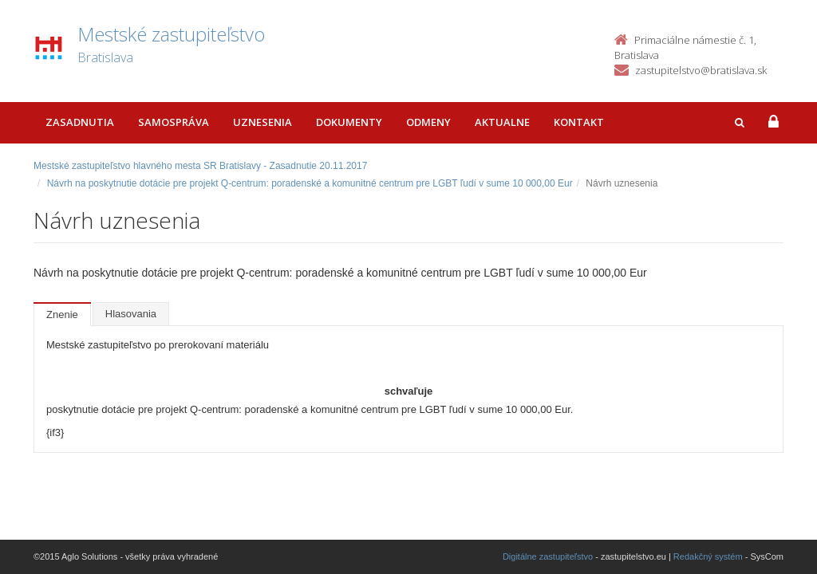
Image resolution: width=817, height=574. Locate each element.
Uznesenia (262, 122)
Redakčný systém (708, 556)
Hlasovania (130, 314)
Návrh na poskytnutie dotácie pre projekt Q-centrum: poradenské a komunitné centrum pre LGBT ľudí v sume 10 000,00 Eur (310, 183)
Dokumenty (349, 122)
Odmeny (428, 122)
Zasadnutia (79, 122)
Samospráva (173, 122)
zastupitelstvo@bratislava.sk (701, 70)
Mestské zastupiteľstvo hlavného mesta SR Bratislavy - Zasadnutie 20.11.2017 (200, 165)
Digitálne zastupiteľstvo (548, 556)
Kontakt (579, 122)
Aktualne (502, 122)
